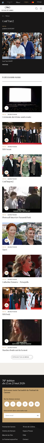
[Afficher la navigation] (40, 8)
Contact (25, 439)
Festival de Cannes (8, 427)
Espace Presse (28, 431)
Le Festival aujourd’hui (10, 439)
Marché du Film (7, 435)
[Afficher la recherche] (36, 8)
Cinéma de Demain (8, 431)
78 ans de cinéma (29, 427)
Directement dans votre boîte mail (15, 411)
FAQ (24, 435)
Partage (5, 64)
